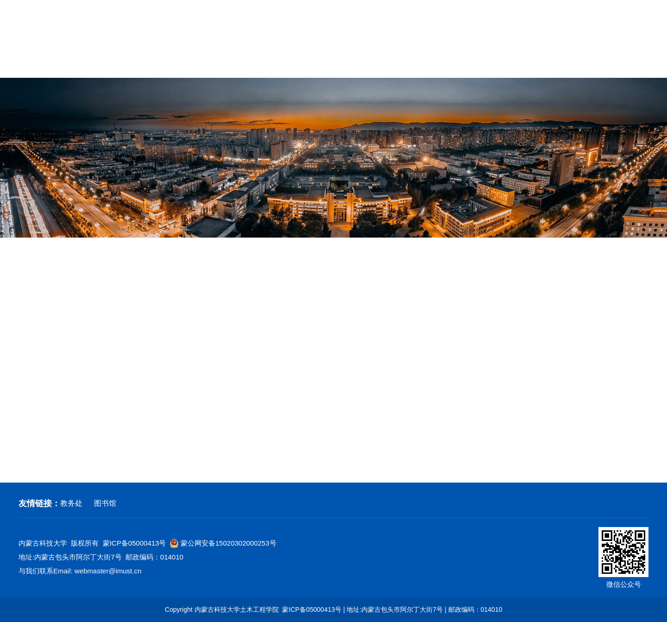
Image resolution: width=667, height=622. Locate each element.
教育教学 (273, 64)
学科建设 (214, 64)
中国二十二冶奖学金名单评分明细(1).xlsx (246, 383)
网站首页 (35, 64)
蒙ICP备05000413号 (134, 543)
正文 (641, 258)
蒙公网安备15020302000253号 (223, 543)
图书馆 (105, 503)
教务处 (71, 503)
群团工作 (393, 64)
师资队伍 (154, 64)
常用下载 (631, 64)
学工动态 (40, 308)
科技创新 (40, 336)
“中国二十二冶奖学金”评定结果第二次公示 (258, 425)
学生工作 (453, 64)
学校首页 (509, 25)
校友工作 (572, 64)
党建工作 (333, 64)
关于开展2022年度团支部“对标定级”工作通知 (262, 446)
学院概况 (95, 64)
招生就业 (512, 64)
